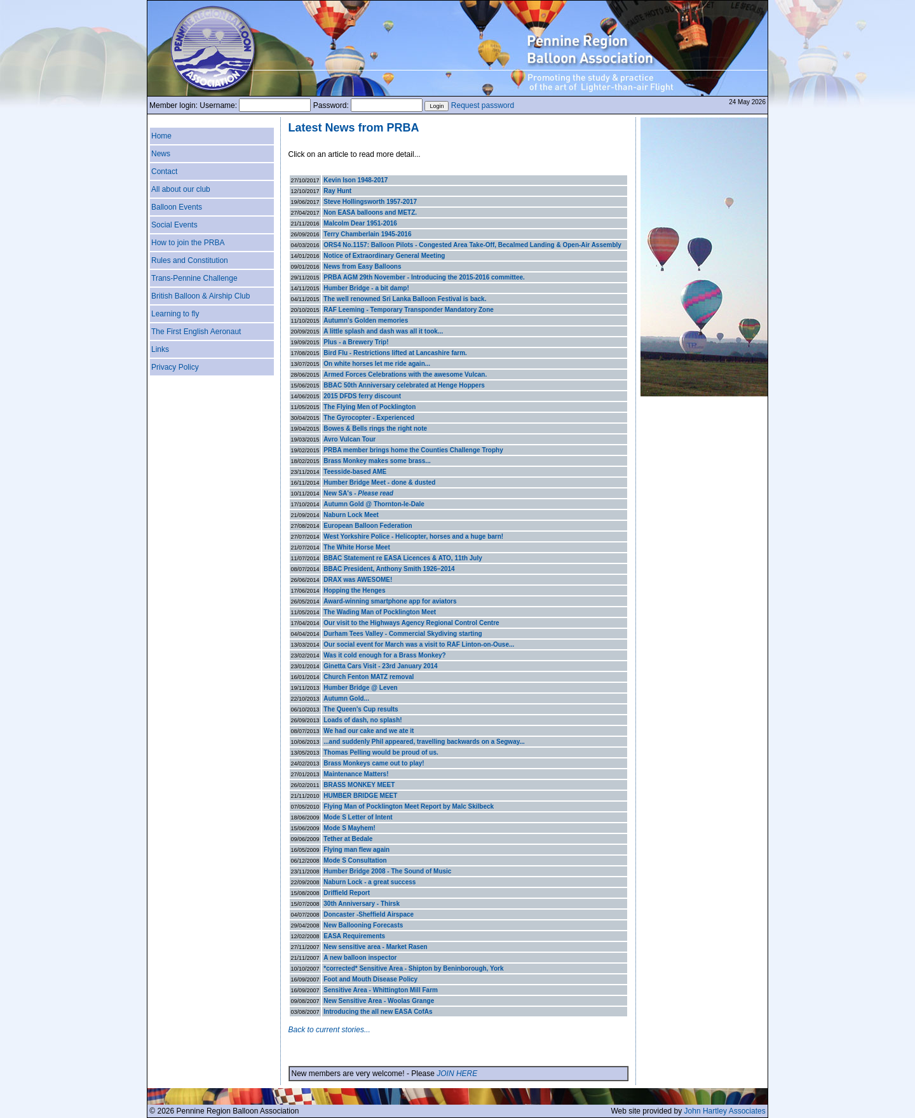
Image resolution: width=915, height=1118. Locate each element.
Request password (482, 105)
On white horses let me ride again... (376, 363)
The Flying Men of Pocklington (369, 406)
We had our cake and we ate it (368, 730)
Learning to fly (175, 313)
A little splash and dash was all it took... (383, 331)
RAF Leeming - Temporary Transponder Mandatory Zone (408, 309)
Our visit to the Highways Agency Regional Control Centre (411, 622)
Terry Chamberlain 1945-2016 (367, 234)
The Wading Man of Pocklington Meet (379, 612)
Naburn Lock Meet (351, 514)
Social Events (174, 224)
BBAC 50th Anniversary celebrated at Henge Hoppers (404, 385)
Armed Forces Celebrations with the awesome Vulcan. (405, 374)
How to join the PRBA (187, 242)
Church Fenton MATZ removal (368, 676)
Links (160, 349)
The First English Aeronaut (196, 331)
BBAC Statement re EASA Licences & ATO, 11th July (402, 558)
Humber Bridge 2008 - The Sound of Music (387, 871)
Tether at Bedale (347, 838)
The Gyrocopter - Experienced (368, 417)
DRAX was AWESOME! (357, 579)
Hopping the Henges (354, 590)
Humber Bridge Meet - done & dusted (379, 482)
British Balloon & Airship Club (200, 296)
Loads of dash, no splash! (362, 720)
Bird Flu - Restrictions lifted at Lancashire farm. (395, 352)
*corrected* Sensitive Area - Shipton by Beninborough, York (413, 968)
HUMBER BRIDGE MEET (360, 795)
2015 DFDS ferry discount (362, 396)
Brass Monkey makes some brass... (376, 460)
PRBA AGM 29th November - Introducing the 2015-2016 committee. (424, 277)
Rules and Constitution (189, 260)
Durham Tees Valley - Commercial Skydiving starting (402, 633)
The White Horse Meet (356, 547)
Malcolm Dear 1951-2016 (360, 223)
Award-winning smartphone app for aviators (389, 601)
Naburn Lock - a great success (369, 882)
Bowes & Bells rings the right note (375, 428)
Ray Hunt (337, 190)
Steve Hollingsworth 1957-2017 (370, 201)
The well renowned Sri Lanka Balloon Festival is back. (404, 298)
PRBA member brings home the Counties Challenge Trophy (413, 450)
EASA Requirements (354, 936)
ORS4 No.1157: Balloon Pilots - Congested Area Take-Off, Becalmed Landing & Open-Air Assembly (472, 244)
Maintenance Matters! (355, 774)
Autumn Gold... (346, 698)
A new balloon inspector (359, 957)
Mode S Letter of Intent (357, 817)
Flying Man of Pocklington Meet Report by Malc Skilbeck (408, 806)
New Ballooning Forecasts (363, 925)
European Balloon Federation (367, 525)
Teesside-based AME (354, 471)
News (160, 153)
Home (161, 135)
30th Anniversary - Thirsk (361, 903)
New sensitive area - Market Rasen (375, 946)
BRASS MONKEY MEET (359, 784)
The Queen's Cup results (360, 709)
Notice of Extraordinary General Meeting (384, 255)
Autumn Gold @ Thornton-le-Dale (373, 504)
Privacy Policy (175, 367)
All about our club (180, 189)
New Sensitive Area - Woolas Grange (378, 1000)
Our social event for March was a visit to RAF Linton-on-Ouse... (418, 644)
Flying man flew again (356, 849)
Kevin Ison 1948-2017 (355, 180)
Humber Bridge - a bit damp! (366, 288)
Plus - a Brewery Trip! (355, 342)
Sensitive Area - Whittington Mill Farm (380, 990)
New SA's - (358, 493)
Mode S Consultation (354, 860)
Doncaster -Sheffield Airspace (368, 914)
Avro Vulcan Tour (349, 439)
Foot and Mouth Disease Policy (370, 979)
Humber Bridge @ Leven (360, 687)
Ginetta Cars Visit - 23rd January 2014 (380, 666)
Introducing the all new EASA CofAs (377, 1011)
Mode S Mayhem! (349, 828)
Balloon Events (176, 207)
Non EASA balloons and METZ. (370, 212)
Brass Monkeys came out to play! (373, 763)
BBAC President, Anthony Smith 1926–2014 (388, 568)
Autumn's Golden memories (365, 320)
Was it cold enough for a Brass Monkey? (384, 655)
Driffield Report (346, 892)
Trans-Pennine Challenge (194, 278)
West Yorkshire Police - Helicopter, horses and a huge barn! (413, 536)
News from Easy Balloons (362, 266)
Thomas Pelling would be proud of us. (380, 752)
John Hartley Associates (725, 1111)
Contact (164, 171)
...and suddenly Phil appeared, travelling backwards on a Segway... (424, 741)
